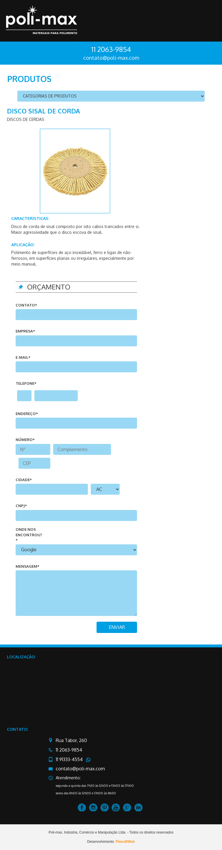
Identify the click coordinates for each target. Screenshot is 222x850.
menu (208, 19)
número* (25, 439)
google (127, 807)
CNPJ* (21, 505)
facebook (82, 807)
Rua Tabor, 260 (71, 740)
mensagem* (27, 566)
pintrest (104, 807)
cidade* (24, 479)
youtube (116, 807)
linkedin (138, 807)
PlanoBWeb (125, 842)
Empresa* (25, 331)
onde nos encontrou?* (29, 534)
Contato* (26, 305)
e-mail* (23, 357)
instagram (93, 807)
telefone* (26, 383)
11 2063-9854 (111, 49)
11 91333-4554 (69, 759)
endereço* (27, 413)
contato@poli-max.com (111, 58)
